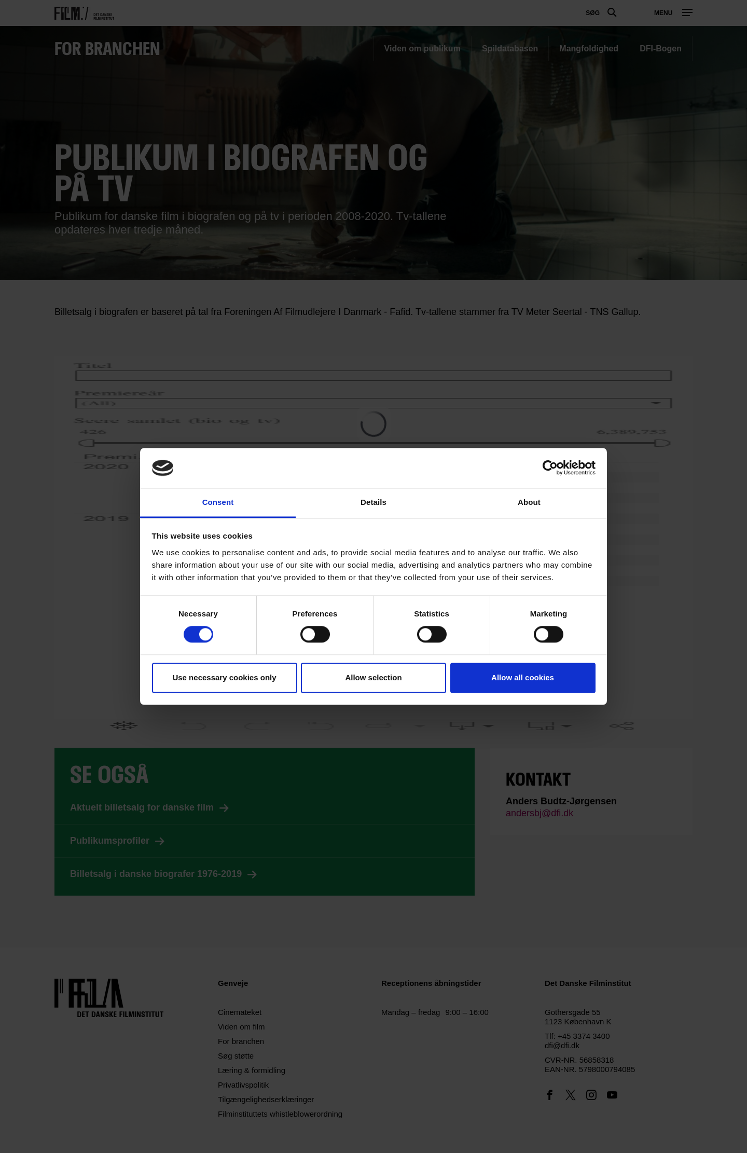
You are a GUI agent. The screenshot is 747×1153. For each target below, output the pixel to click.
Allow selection (373, 677)
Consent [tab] (218, 502)
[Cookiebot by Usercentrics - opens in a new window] (550, 468)
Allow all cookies (522, 677)
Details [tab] (373, 502)
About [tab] (529, 502)
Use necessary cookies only (224, 677)
